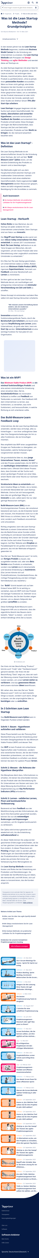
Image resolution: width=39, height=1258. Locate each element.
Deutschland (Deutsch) (19, 1251)
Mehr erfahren (28, 903)
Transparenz (5, 1214)
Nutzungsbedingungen (9, 1218)
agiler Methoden (20, 60)
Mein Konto (5, 1239)
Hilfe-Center (5, 1243)
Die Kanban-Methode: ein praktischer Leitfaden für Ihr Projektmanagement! (17, 201)
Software (4, 1229)
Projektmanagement (18, 14)
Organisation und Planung (8, 14)
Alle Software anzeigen (19, 946)
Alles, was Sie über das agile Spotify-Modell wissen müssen (19, 917)
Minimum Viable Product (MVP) (18, 383)
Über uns (4, 1225)
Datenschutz (5, 1211)
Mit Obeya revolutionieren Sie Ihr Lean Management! (18, 208)
